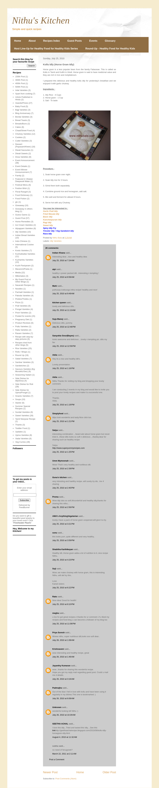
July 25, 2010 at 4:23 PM (63, 560)
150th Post (20, 76)
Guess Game (21, 215)
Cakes (18, 127)
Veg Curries (20, 442)
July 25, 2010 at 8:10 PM (63, 604)
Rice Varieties (21, 348)
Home (17, 40)
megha (55, 613)
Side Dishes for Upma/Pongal (22, 391)
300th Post (20, 80)
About (32, 40)
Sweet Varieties (22, 415)
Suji (54, 568)
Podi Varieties (21, 306)
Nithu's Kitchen (41, 20)
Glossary (110, 40)
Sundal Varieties (22, 412)
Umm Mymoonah (60, 461)
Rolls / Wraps (21, 352)
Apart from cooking (23, 93)
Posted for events (23, 316)
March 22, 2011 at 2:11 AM (64, 754)
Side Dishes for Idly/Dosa (22, 379)
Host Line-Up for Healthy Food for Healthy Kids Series (46, 48)
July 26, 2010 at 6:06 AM (63, 698)
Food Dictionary (22, 195)
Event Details (21, 166)
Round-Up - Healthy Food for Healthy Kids (110, 48)
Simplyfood (57, 413)
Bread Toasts (21, 120)
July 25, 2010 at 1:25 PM (63, 452)
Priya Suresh (58, 632)
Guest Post (20, 218)
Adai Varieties (21, 90)
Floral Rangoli (21, 192)
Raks (54, 596)
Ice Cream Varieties (24, 225)
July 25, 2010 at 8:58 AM (63, 277)
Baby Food (20, 106)
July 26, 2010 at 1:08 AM (63, 640)
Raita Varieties (21, 330)
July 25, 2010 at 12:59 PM (63, 346)
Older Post (109, 772)
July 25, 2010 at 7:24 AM (63, 260)
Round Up (19, 355)
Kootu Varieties (22, 250)
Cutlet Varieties (22, 141)
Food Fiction (20, 198)
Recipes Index (51, 40)
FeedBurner (24, 507)
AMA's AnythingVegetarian (65, 516)
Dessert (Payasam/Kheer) (23, 145)
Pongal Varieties (22, 309)
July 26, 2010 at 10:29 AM (63, 715)
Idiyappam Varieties (24, 228)
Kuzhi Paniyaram (22, 265)
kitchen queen (59, 302)
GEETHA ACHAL (60, 724)
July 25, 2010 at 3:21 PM (63, 524)
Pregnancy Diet (22, 319)
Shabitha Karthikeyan (62, 549)
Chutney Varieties (23, 134)
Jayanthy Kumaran (61, 665)
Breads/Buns (21, 123)
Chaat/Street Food (23, 130)
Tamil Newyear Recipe (25, 419)
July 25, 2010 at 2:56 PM (63, 507)
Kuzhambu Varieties (24, 260)
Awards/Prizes (21, 103)
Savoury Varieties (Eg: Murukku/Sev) (25, 370)
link (53, 730)
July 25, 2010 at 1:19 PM (63, 404)
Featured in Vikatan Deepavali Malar (24, 180)
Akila (54, 355)
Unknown (56, 707)
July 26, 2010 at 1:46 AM (63, 657)
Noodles (19, 289)
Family (18, 175)
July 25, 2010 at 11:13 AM (63, 310)
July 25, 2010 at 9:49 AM (63, 293)
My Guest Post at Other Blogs (23, 280)
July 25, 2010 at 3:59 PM (63, 540)
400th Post (20, 83)
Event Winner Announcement (22, 170)
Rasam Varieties (22, 333)
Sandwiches (20, 365)
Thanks (18, 425)
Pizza (17, 302)
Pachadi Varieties (23, 292)
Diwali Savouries (22, 150)
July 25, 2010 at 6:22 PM (63, 587)
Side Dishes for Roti (24, 384)
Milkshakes (20, 276)
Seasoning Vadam (23, 375)
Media (18, 272)
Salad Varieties (22, 358)
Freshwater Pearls (22, 523)
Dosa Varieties (21, 157)
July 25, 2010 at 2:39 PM (63, 468)
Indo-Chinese (21, 241)
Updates (19, 432)
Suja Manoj (57, 319)
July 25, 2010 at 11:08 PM (63, 623)
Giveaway (19, 205)
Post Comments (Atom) (65, 778)
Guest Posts (74, 40)
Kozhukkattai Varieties (25, 254)
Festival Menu (21, 185)
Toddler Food (21, 428)
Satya (55, 430)
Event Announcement (24, 160)
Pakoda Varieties (22, 295)
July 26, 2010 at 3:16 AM (63, 679)
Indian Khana (58, 253)
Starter (18, 403)
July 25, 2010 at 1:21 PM (63, 421)
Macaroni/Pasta (22, 269)
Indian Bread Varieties (25, 235)
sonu (54, 533)
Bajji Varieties (21, 110)
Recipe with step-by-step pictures (24, 338)
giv (16, 202)
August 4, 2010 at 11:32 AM (64, 737)
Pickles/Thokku (22, 299)
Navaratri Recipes (23, 285)
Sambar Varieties (23, 362)
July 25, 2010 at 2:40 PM (63, 488)
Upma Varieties (22, 435)
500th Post (20, 87)
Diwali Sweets (21, 153)
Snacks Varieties (22, 396)
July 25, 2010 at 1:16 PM (63, 368)
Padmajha (57, 688)
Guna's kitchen (59, 477)
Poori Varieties (21, 312)
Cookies (19, 137)
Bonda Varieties (22, 117)
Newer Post (50, 772)
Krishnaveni (58, 649)
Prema (55, 497)
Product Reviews (22, 323)
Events (93, 40)
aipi (54, 269)
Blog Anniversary (22, 113)
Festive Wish (21, 188)
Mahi (54, 286)
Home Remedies (22, 221)
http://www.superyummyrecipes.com (68, 448)
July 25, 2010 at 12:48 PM (63, 327)
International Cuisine (24, 244)
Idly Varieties (55, 241)
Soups (18, 399)
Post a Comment (56, 759)
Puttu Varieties (21, 326)
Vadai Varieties (22, 438)
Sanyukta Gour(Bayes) (63, 335)
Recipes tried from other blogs (23, 343)
